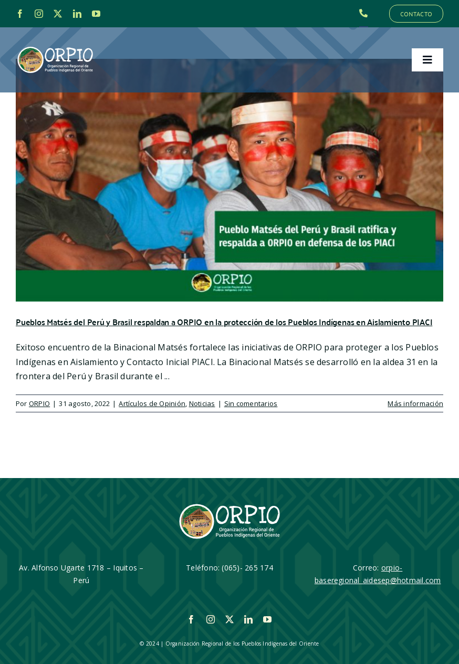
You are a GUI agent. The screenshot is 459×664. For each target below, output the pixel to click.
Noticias (202, 403)
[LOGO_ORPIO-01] (55, 47)
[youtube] (96, 13)
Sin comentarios (251, 403)
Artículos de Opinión (152, 403)
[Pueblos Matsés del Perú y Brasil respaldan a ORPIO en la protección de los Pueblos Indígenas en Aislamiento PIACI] (229, 180)
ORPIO (39, 403)
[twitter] (58, 13)
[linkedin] (77, 13)
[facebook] (20, 13)
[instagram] (39, 13)
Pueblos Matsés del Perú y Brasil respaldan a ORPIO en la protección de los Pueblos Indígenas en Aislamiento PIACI (224, 321)
